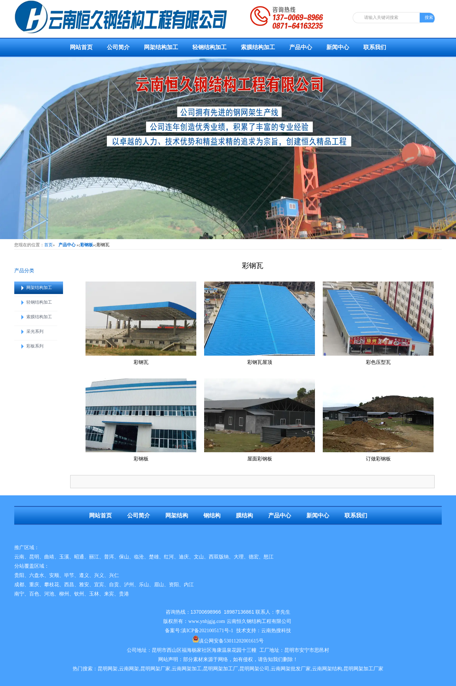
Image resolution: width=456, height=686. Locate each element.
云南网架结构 (327, 668)
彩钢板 (86, 244)
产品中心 (300, 47)
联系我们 (374, 47)
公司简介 (118, 47)
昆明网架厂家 (155, 668)
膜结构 (244, 515)
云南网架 (129, 668)
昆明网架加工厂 (220, 668)
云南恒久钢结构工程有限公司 (259, 621)
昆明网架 (108, 668)
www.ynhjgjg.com (206, 621)
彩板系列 (34, 346)
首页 (48, 244)
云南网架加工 (187, 668)
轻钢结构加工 (209, 47)
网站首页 (81, 47)
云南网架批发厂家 (291, 668)
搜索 (429, 17)
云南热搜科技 (276, 630)
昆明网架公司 (254, 668)
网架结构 (176, 515)
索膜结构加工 (258, 47)
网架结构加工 (161, 47)
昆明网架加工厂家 (363, 668)
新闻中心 (337, 47)
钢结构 (212, 515)
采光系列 (34, 331)
